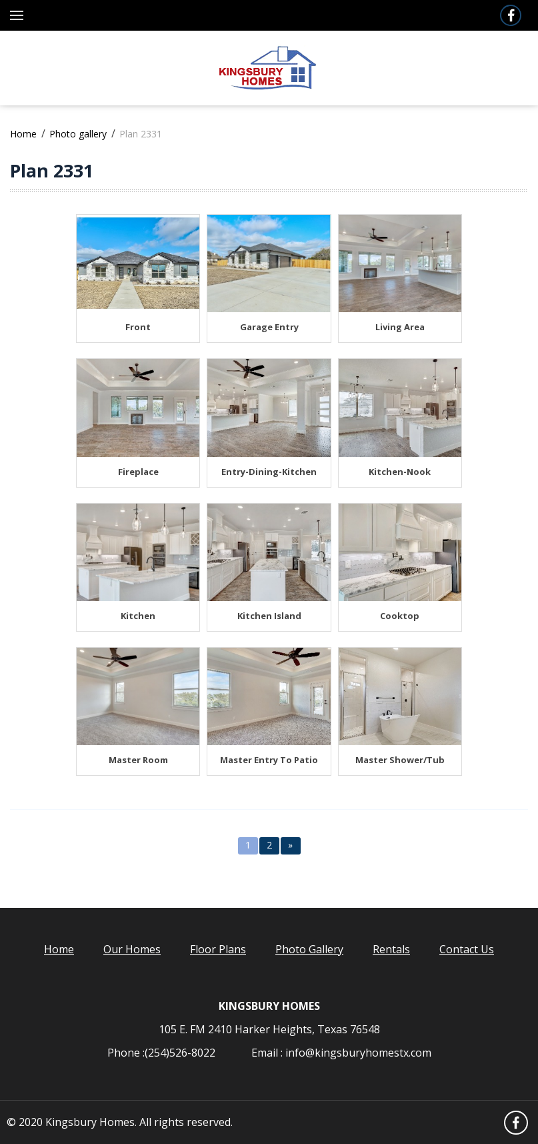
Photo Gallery (309, 949)
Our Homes (132, 949)
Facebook (510, 15)
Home (23, 133)
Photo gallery (78, 133)
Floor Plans (218, 949)
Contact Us (466, 949)
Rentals (391, 949)
